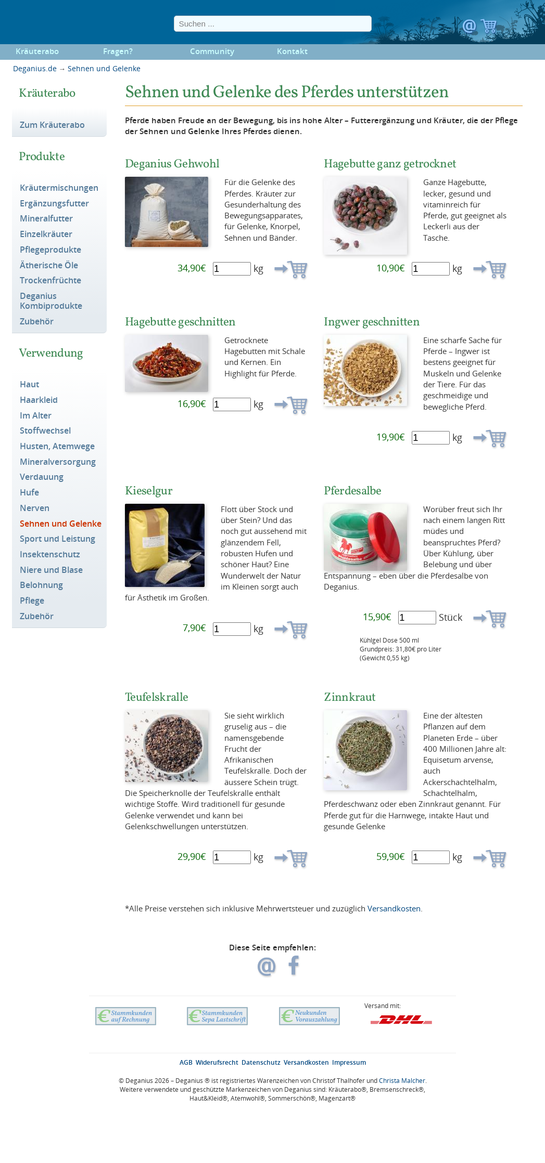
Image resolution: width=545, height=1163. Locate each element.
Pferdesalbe (352, 490)
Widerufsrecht (217, 1062)
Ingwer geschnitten (372, 321)
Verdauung (42, 477)
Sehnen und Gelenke (104, 68)
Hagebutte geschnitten (180, 321)
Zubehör (37, 322)
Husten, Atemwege (57, 446)
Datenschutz (261, 1062)
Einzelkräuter (46, 234)
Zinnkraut (349, 696)
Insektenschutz (50, 555)
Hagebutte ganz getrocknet (390, 163)
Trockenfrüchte (50, 281)
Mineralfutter (46, 219)
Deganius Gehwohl (172, 163)
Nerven (34, 508)
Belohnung (41, 585)
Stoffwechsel (45, 431)
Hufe (29, 493)
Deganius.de (35, 68)
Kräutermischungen (59, 188)
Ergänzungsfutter (54, 204)
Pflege (32, 601)
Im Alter (36, 416)
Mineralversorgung (58, 462)
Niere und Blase (51, 570)
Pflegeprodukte (50, 250)
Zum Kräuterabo (52, 125)
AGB (186, 1062)
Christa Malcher (402, 1080)
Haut (29, 385)
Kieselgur (148, 490)
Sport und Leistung (57, 539)
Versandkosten (394, 908)
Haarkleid (39, 400)
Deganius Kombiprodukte (51, 301)
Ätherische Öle (49, 265)
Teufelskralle (156, 696)
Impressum (349, 1062)
